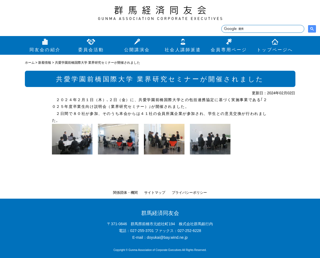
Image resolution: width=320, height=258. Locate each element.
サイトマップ (154, 193)
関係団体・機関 (125, 193)
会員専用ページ (229, 49)
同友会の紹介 (45, 49)
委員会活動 (91, 49)
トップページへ (275, 49)
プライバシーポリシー (189, 193)
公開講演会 (137, 49)
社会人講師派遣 (183, 49)
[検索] (262, 29)
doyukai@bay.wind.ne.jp (167, 237)
